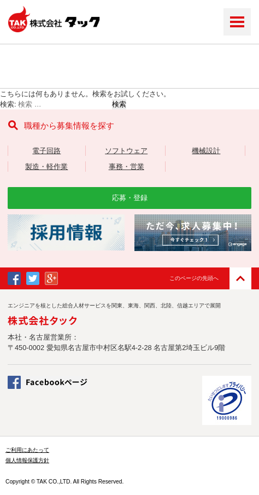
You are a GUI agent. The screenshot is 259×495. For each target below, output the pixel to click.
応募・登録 (130, 198)
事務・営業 (126, 166)
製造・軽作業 (46, 166)
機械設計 (206, 151)
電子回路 (46, 151)
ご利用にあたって (27, 450)
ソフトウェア (126, 151)
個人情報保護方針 (27, 460)
